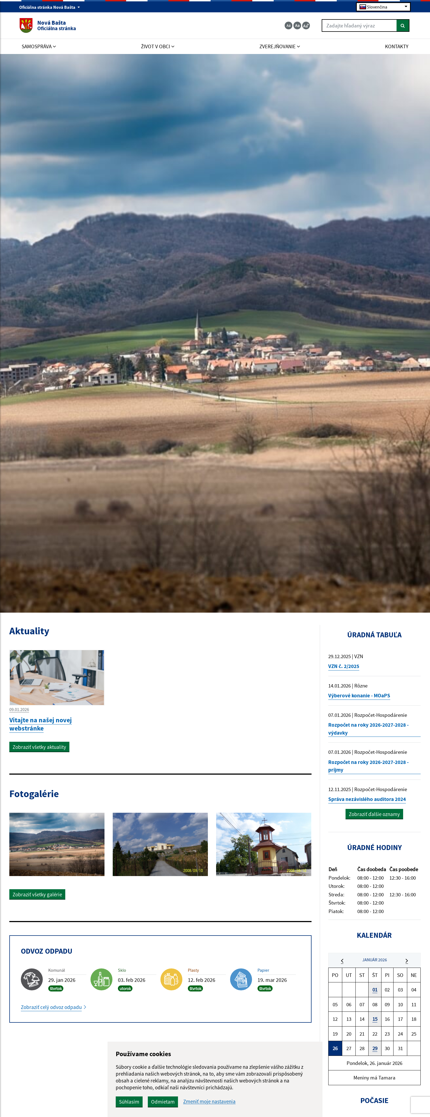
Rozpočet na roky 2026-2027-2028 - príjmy (368, 766)
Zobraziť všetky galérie (37, 894)
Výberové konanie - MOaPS (359, 695)
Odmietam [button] (163, 1101)
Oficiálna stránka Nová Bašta (49, 7)
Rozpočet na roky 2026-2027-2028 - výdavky (368, 728)
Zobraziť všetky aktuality (39, 747)
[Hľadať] (403, 25)
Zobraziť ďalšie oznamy (374, 814)
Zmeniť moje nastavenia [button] (209, 1101)
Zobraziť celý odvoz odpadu (51, 1007)
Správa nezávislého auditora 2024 (367, 799)
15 (374, 1019)
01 (374, 989)
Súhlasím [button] (129, 1101)
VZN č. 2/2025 (343, 666)
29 (374, 1048)
